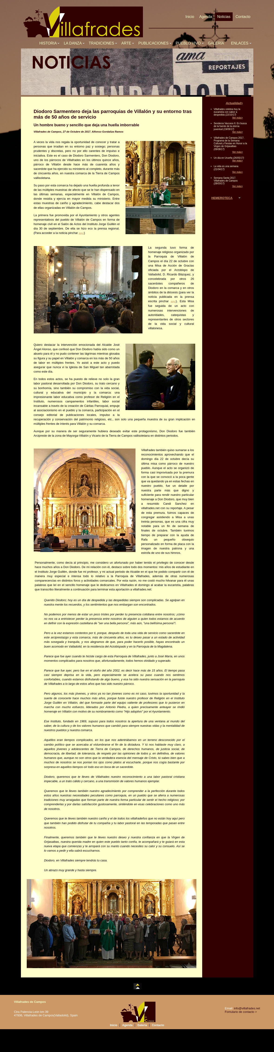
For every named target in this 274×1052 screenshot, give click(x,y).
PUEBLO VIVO (189, 43)
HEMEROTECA (222, 198)
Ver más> (237, 118)
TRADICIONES (102, 43)
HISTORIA (49, 43)
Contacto (242, 17)
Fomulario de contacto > (241, 1012)
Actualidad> (234, 103)
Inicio (189, 17)
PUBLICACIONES (154, 43)
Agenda (205, 17)
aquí (81, 233)
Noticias (224, 17)
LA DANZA (73, 43)
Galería (142, 1025)
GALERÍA (217, 43)
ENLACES (241, 43)
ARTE (127, 43)
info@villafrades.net (247, 1008)
